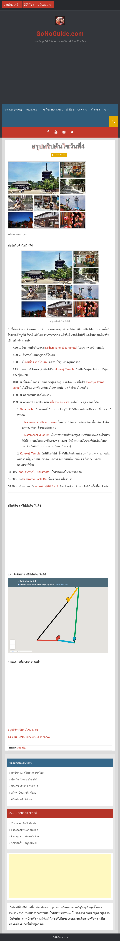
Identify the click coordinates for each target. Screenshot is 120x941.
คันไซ (18, 748)
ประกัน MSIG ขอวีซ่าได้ (24, 786)
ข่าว (106, 109)
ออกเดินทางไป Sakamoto (33, 472)
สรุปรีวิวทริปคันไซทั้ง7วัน (23, 729)
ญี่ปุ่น (24, 748)
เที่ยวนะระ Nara (59, 402)
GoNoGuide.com (60, 33)
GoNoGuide (60, 155)
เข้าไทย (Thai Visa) (76, 109)
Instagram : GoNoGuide (25, 836)
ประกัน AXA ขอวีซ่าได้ (24, 779)
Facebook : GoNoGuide (24, 829)
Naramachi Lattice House (40, 422)
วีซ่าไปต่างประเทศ (51, 109)
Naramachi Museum (37, 435)
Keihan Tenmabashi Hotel (61, 347)
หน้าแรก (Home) (13, 109)
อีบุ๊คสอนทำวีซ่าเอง (22, 799)
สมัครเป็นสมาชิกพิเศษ (23, 792)
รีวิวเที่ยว (95, 109)
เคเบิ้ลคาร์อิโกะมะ (36, 362)
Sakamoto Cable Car (34, 479)
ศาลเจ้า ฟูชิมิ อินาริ (46, 486)
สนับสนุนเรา (32, 109)
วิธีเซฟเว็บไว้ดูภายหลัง (24, 842)
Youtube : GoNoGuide (23, 823)
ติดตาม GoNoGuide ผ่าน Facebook (29, 737)
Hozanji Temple (64, 369)
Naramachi (26, 409)
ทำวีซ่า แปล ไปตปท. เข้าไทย (27, 772)
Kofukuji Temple (30, 453)
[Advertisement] (60, 75)
